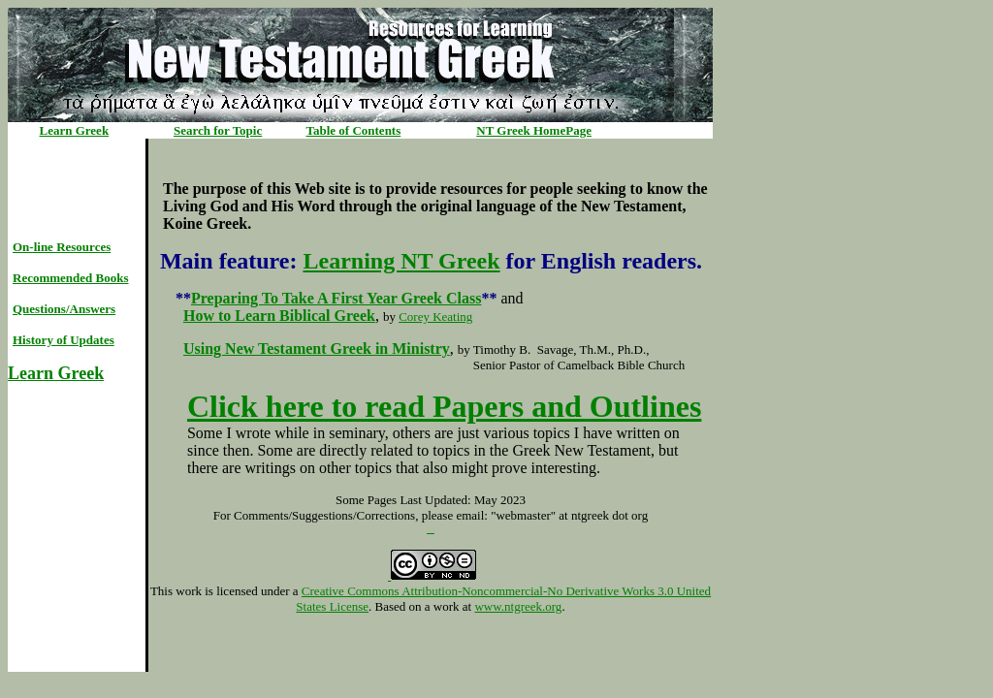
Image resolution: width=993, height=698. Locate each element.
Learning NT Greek (401, 260)
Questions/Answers (64, 308)
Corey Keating (435, 316)
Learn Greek (75, 130)
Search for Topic (218, 130)
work (189, 591)
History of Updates (63, 340)
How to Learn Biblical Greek (279, 315)
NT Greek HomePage (534, 130)
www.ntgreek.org (517, 606)
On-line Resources (62, 246)
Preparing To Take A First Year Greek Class (336, 298)
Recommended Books (71, 277)
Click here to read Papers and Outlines (444, 406)
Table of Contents (353, 130)
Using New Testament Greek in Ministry (316, 348)
